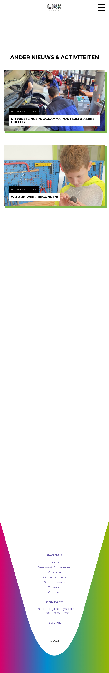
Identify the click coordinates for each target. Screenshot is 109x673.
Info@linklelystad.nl (59, 609)
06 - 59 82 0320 (57, 613)
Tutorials (54, 587)
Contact (54, 592)
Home (54, 562)
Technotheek (54, 582)
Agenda (54, 572)
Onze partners (54, 577)
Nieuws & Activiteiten (54, 567)
